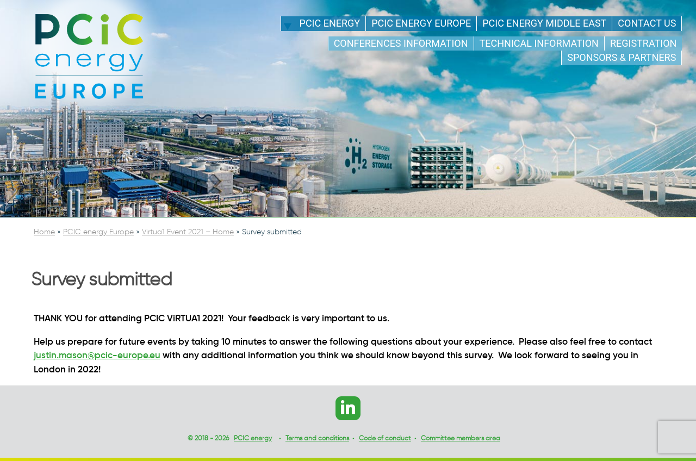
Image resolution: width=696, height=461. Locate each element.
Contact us (647, 23)
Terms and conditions (317, 438)
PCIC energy (330, 23)
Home (44, 231)
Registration (643, 43)
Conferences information (401, 43)
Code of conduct (385, 438)
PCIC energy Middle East (544, 23)
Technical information (539, 43)
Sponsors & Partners (621, 57)
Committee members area (460, 438)
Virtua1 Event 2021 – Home (188, 231)
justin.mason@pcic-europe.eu (97, 355)
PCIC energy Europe (421, 23)
